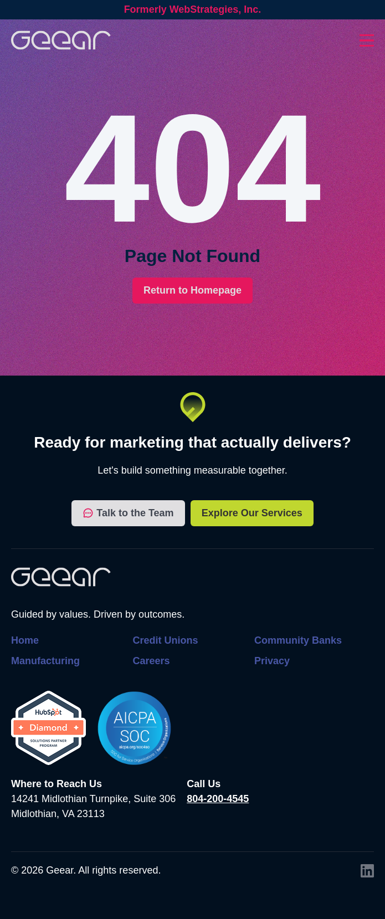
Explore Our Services (252, 512)
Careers (151, 660)
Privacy (272, 660)
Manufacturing (45, 660)
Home (25, 640)
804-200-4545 (218, 798)
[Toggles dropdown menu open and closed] (367, 40)
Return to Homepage (192, 290)
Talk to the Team (128, 513)
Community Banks (298, 640)
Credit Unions (165, 640)
